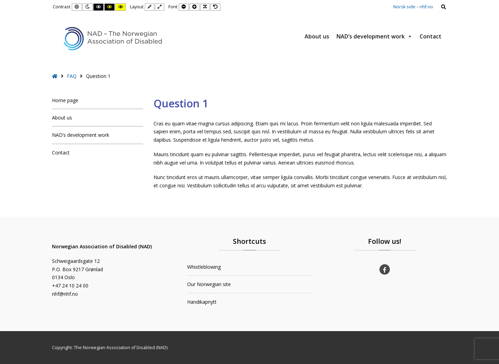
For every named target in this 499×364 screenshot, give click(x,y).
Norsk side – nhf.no (413, 7)
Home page (65, 100)
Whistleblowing (204, 267)
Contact (430, 36)
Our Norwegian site (209, 284)
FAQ (72, 76)
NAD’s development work (374, 36)
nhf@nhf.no (65, 294)
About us (317, 36)
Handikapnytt (202, 302)
